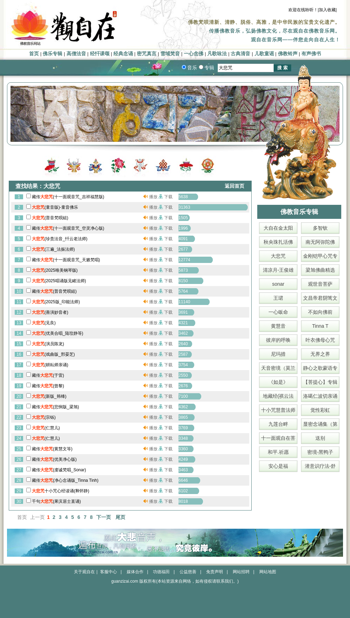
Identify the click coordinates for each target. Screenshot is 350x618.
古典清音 (240, 53)
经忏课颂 (100, 53)
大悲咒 (278, 256)
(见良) (44, 322)
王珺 (278, 298)
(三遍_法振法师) (53, 249)
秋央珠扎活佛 (278, 242)
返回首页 (234, 186)
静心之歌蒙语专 (320, 368)
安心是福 (278, 466)
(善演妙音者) (50, 312)
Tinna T (320, 326)
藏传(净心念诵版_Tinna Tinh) (65, 480)
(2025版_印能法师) (56, 301)
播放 (153, 196)
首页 (34, 53)
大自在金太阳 (278, 228)
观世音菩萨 (320, 284)
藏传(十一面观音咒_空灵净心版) (68, 228)
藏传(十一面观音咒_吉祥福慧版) (68, 196)
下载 (168, 196)
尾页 (120, 517)
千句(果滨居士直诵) (56, 501)
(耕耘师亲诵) (50, 364)
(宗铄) (44, 417)
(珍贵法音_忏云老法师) (60, 238)
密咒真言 (146, 53)
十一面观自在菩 (278, 438)
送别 (320, 438)
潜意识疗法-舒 (320, 466)
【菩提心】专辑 (320, 382)
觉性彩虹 (320, 410)
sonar (278, 284)
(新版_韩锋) (49, 396)
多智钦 (320, 228)
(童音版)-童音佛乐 (55, 207)
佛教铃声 (288, 53)
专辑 (209, 67)
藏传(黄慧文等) (52, 448)
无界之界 (320, 354)
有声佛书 (311, 53)
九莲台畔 (278, 424)
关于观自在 (84, 571)
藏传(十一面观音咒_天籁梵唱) (66, 259)
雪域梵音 (170, 53)
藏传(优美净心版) (54, 459)
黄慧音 (278, 326)
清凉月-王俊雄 (278, 270)
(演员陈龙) (48, 343)
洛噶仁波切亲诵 (320, 396)
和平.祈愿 (278, 452)
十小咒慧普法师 (278, 410)
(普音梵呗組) (50, 217)
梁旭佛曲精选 (320, 270)
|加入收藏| (327, 9)
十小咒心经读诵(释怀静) (60, 490)
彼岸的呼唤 (278, 340)
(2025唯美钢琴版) (55, 270)
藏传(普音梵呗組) (54, 291)
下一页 (103, 517)
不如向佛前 (320, 312)
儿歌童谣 (264, 53)
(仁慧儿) (46, 427)
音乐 (192, 67)
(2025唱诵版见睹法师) (59, 280)
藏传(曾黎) (48, 385)
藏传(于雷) (48, 375)
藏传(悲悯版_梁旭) (55, 406)
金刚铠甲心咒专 (320, 256)
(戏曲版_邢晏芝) (53, 354)
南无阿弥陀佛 (320, 242)
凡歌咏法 (217, 53)
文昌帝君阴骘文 (320, 298)
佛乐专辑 (52, 53)
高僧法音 (76, 53)
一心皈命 (278, 312)
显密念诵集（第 (320, 424)
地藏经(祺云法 (278, 396)
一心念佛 (193, 53)
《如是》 (278, 382)
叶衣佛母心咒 (320, 340)
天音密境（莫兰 (278, 368)
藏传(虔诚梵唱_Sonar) (59, 469)
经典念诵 (123, 53)
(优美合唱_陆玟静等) (57, 333)
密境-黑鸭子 (320, 452)
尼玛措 (278, 354)
